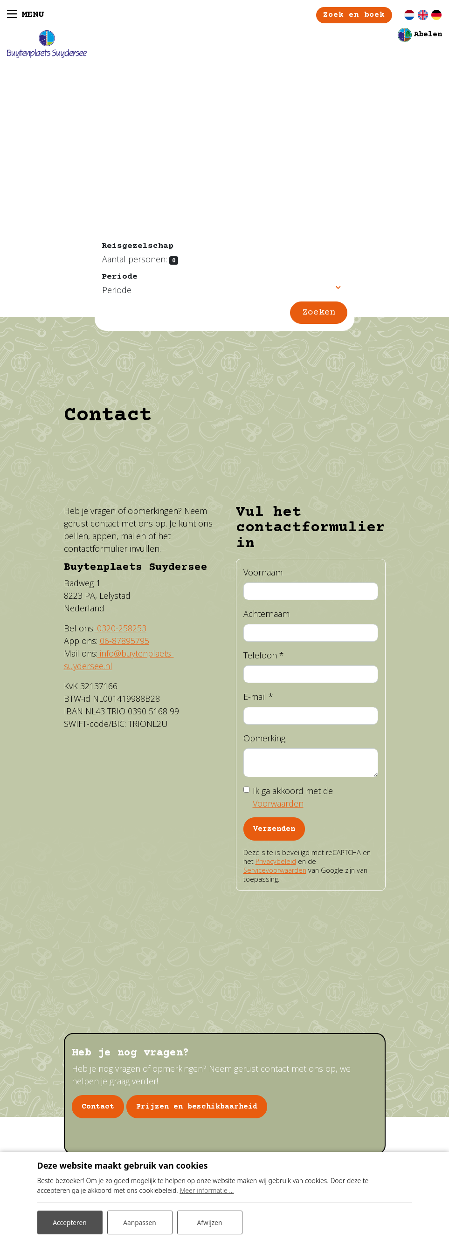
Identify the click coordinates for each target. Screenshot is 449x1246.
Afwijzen (209, 1222)
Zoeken (319, 313)
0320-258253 (120, 629)
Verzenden (274, 829)
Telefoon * (263, 655)
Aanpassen (140, 1222)
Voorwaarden (278, 803)
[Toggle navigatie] (25, 15)
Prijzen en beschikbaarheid (196, 1107)
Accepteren (70, 1222)
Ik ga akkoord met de (293, 797)
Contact (98, 1107)
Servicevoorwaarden (274, 870)
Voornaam (263, 572)
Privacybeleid (276, 861)
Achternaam (266, 614)
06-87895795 (124, 641)
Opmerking (264, 738)
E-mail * (258, 697)
